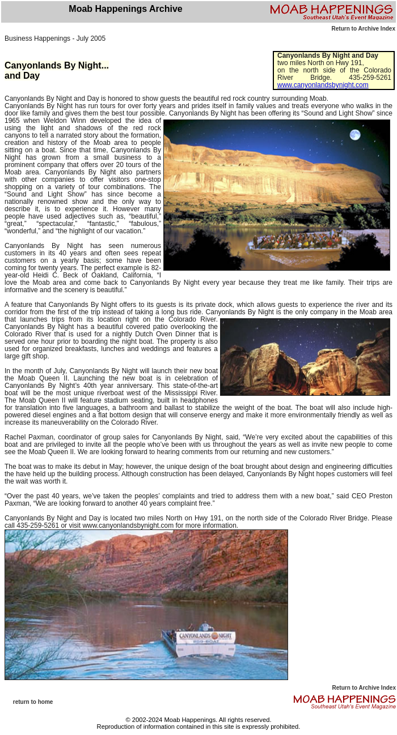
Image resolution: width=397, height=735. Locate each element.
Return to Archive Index (363, 28)
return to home (33, 702)
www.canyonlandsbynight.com (323, 85)
